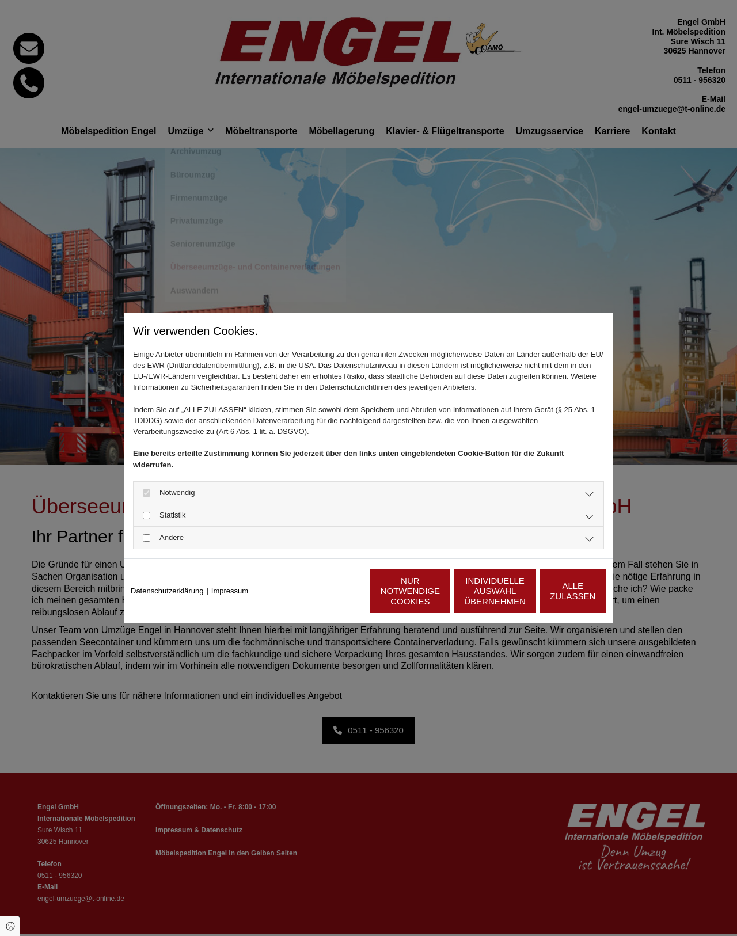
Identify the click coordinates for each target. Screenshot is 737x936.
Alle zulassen (552, 591)
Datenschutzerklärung (167, 591)
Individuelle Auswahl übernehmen (443, 591)
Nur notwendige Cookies (334, 591)
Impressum (229, 591)
